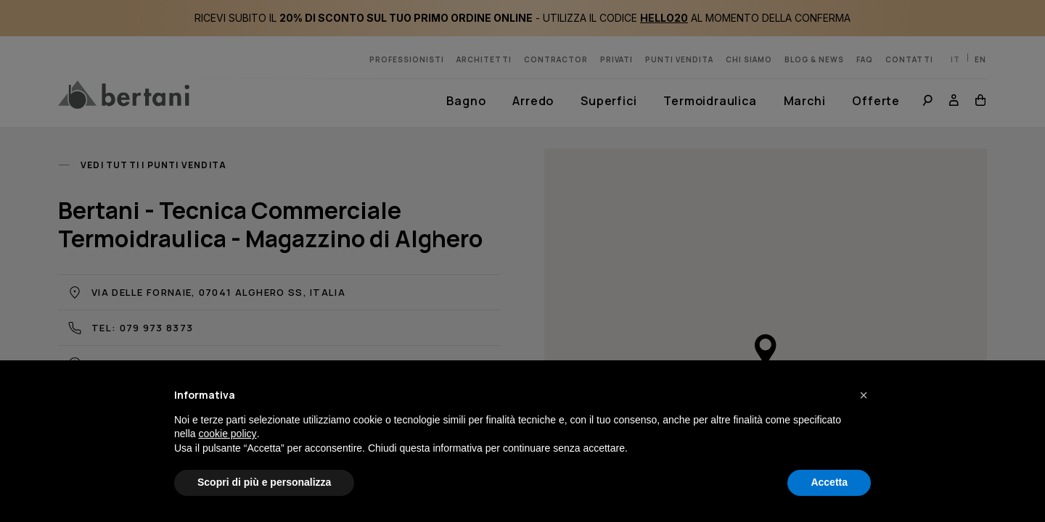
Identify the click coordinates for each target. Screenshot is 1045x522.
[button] (863, 395)
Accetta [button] (829, 482)
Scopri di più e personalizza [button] (264, 482)
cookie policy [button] (227, 433)
